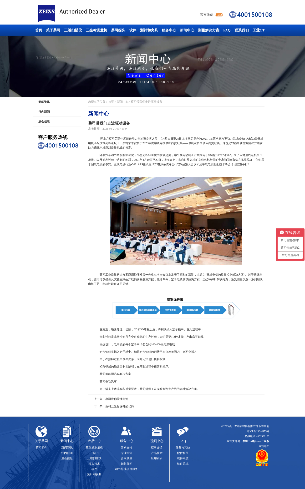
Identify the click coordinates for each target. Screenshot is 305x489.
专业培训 (126, 453)
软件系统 (182, 463)
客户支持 (126, 447)
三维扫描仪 (73, 30)
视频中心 (156, 441)
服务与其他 (183, 447)
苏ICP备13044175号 (258, 431)
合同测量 (126, 458)
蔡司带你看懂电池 (116, 399)
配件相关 (182, 453)
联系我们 (241, 30)
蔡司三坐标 (82, 13)
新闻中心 (187, 30)
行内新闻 (44, 111)
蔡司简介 (41, 447)
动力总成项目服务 (126, 469)
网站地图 (264, 446)
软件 (132, 30)
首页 (38, 30)
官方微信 (206, 14)
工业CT (259, 30)
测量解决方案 (208, 30)
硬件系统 (182, 458)
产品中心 (94, 441)
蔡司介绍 (157, 447)
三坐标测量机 (96, 30)
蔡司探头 (118, 30)
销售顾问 (126, 463)
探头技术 (94, 463)
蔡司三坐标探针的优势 (119, 406)
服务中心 (169, 30)
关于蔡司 (53, 30)
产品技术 (157, 453)
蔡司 (112, 138)
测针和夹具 (149, 30)
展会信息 (44, 121)
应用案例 (157, 458)
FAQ (227, 30)
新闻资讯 (44, 102)
